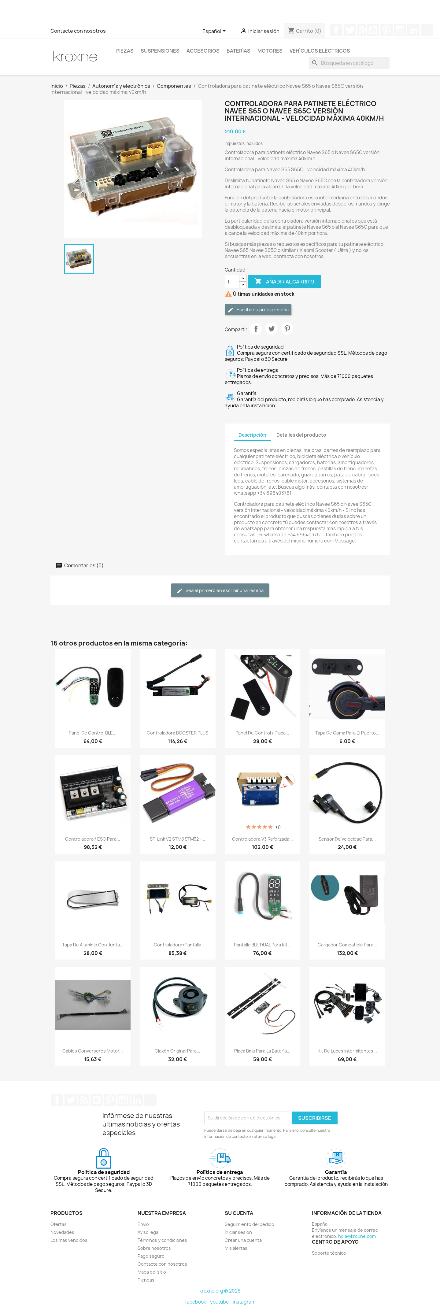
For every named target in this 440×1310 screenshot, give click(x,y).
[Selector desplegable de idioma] (215, 31)
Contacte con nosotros (78, 31)
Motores (270, 50)
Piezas (125, 50)
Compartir (256, 329)
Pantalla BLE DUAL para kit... (262, 945)
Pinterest (386, 30)
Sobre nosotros (154, 1248)
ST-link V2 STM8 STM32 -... (177, 839)
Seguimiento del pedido (249, 1224)
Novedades (62, 1232)
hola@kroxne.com (357, 1236)
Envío (143, 1224)
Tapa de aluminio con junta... (93, 945)
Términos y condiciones (162, 1240)
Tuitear (271, 329)
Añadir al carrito (284, 282)
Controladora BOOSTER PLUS (177, 733)
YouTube (373, 30)
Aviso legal (148, 1232)
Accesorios (203, 50)
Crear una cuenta (243, 1240)
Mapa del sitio (152, 1272)
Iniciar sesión (238, 1232)
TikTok (427, 30)
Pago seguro (151, 1256)
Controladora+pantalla (177, 945)
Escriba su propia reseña (258, 310)
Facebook (336, 30)
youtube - (221, 1302)
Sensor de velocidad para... (347, 839)
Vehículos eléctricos (320, 50)
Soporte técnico (329, 1253)
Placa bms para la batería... (262, 1051)
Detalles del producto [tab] (301, 435)
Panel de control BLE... (92, 733)
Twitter (350, 30)
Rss (361, 30)
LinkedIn (413, 30)
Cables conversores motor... (92, 1051)
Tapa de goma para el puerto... (347, 733)
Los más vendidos (68, 1240)
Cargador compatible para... (347, 945)
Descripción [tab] (252, 435)
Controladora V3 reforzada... (262, 839)
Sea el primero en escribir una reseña (220, 590)
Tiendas (146, 1280)
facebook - (197, 1302)
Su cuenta (239, 1213)
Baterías (238, 50)
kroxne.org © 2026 (220, 1291)
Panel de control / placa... (262, 733)
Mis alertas (236, 1248)
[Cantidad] (232, 281)
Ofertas (58, 1224)
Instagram (400, 30)
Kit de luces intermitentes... (347, 1051)
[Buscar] (349, 63)
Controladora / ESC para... (92, 839)
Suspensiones (160, 50)
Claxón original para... (177, 1051)
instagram (244, 1302)
